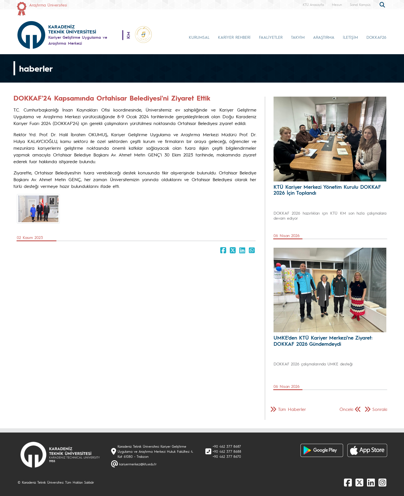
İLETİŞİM (350, 37)
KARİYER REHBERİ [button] (234, 37)
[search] (383, 4)
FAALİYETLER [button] (271, 37)
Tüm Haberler (292, 409)
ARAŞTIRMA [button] (323, 37)
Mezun (337, 4)
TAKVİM (298, 37)
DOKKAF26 (376, 37)
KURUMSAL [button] (199, 37)
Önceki (346, 409)
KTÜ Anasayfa (313, 4)
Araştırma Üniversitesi (48, 4)
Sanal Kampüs (360, 4)
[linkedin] (371, 482)
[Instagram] (382, 482)
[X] (359, 482)
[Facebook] (348, 482)
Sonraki (379, 409)
